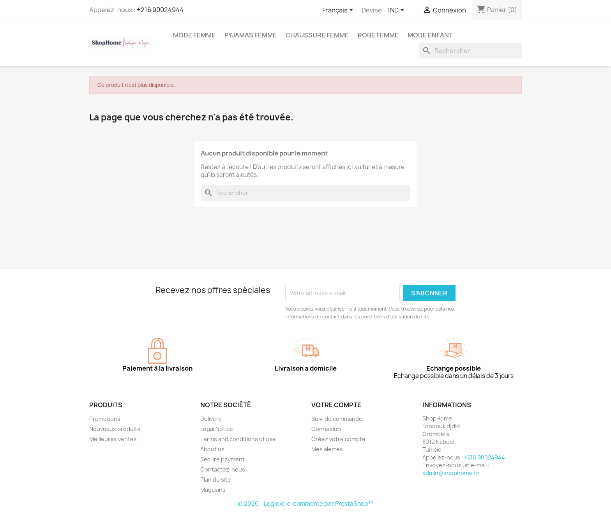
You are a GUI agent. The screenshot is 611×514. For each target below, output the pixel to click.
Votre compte (336, 405)
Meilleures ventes (113, 439)
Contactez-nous (222, 469)
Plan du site (215, 479)
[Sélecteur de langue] (339, 10)
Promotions (104, 418)
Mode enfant (430, 35)
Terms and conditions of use (238, 439)
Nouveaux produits (114, 429)
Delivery (211, 418)
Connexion (326, 429)
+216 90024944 (160, 9)
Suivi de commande (336, 418)
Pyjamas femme (250, 35)
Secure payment (222, 459)
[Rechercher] (470, 50)
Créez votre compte (338, 439)
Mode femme (194, 35)
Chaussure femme (317, 35)
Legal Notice (216, 429)
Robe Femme (378, 35)
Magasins (213, 489)
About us (212, 449)
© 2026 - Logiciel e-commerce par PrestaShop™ (306, 504)
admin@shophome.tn (451, 473)
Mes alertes (327, 449)
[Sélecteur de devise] (396, 10)
